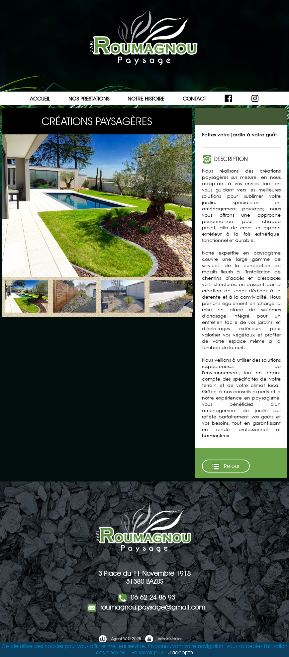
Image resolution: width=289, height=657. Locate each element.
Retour (225, 467)
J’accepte (180, 652)
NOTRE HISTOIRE (146, 99)
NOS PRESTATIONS (88, 99)
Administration (163, 639)
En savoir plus (147, 652)
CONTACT (194, 99)
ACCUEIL (40, 99)
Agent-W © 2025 (119, 639)
